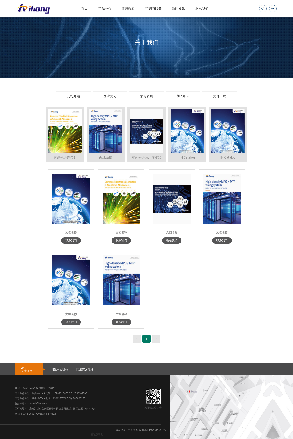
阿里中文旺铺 (59, 369)
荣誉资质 (146, 96)
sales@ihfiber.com (37, 403)
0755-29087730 (31, 413)
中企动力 (133, 430)
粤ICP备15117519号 (155, 430)
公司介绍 (73, 96)
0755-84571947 (31, 388)
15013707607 (60, 398)
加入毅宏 (183, 96)
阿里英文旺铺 (84, 369)
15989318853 (60, 393)
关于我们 (146, 42)
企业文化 (109, 96)
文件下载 (219, 96)
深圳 (141, 430)
